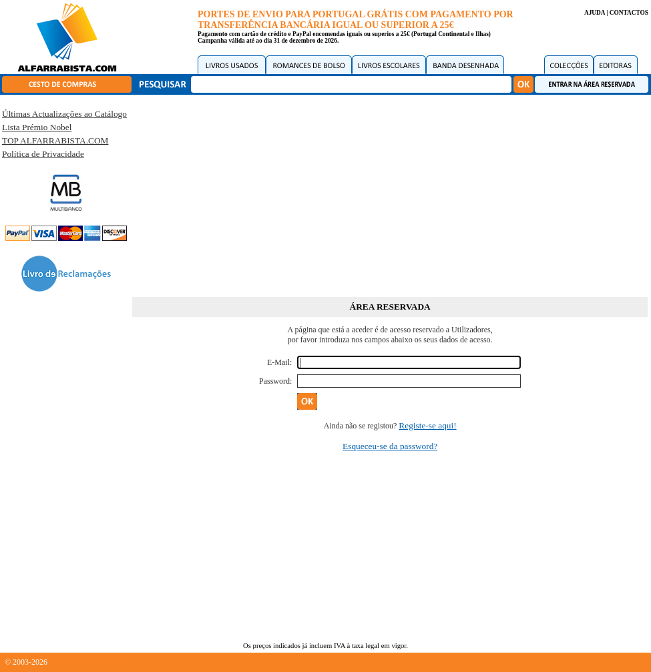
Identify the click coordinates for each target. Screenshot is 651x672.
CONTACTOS (629, 12)
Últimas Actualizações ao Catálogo (64, 114)
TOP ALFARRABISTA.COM (55, 140)
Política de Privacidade (43, 154)
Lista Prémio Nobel (36, 127)
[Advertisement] (390, 193)
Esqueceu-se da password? (390, 446)
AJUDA (594, 12)
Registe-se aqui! (427, 425)
